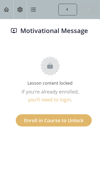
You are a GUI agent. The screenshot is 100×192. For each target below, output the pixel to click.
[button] (6, 9)
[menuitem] (20, 9)
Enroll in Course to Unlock (53, 120)
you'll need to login (49, 99)
